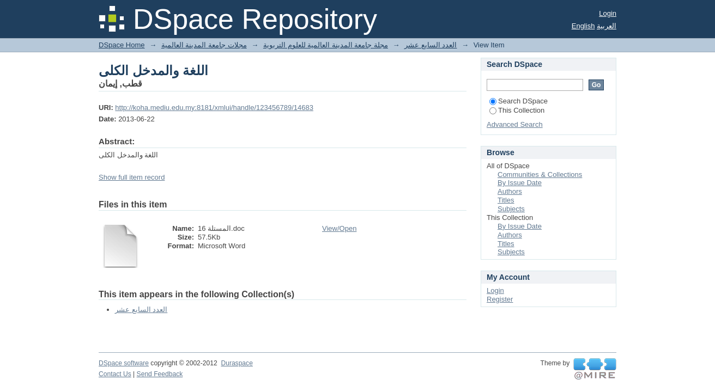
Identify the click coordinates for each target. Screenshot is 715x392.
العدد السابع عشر (430, 45)
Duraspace (236, 363)
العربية (606, 26)
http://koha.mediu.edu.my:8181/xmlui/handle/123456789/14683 (214, 107)
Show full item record (132, 177)
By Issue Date (520, 183)
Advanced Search (515, 124)
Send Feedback (160, 374)
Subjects (511, 209)
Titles (506, 200)
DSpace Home (122, 45)
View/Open (339, 228)
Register (500, 299)
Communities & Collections (540, 174)
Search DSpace (518, 101)
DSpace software (124, 363)
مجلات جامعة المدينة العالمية (204, 45)
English (583, 26)
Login (607, 13)
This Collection (516, 110)
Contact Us (115, 374)
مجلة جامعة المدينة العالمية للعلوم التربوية (325, 45)
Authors (510, 191)
